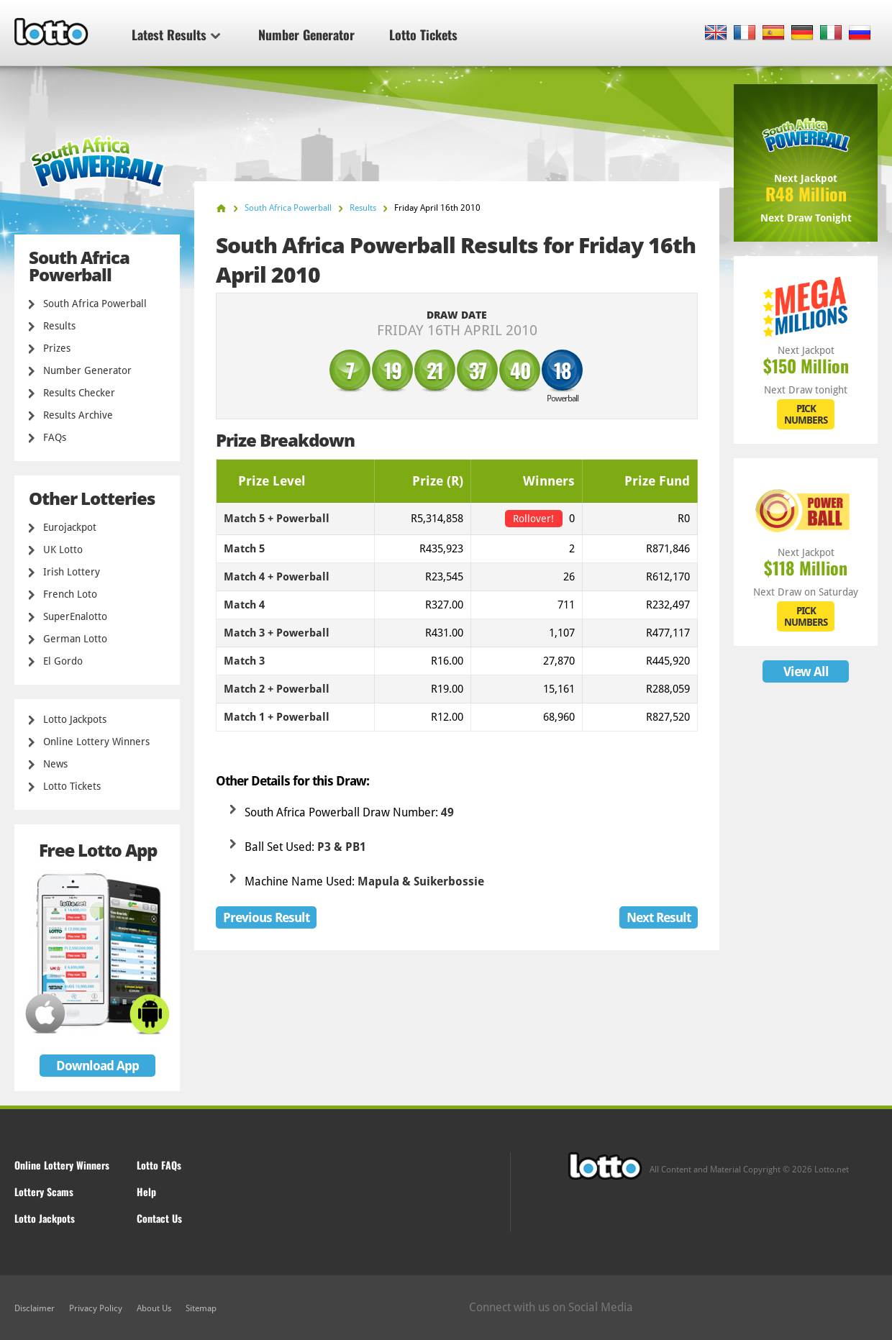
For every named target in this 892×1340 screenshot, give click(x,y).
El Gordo (63, 661)
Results (59, 326)
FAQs (54, 437)
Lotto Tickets (423, 34)
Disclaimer (34, 1308)
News (55, 764)
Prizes (56, 348)
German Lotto (75, 638)
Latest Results (176, 34)
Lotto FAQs (159, 1164)
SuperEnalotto (75, 616)
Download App (97, 1065)
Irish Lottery (71, 572)
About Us (154, 1308)
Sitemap (201, 1308)
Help (146, 1191)
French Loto (70, 594)
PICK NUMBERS (805, 414)
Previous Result (266, 917)
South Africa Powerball (95, 303)
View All (806, 671)
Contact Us (159, 1218)
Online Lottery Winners (96, 741)
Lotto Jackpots (74, 719)
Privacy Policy (95, 1308)
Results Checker (79, 392)
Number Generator (306, 34)
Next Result (659, 917)
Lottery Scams (43, 1191)
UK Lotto (63, 549)
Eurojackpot (69, 527)
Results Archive (78, 415)
